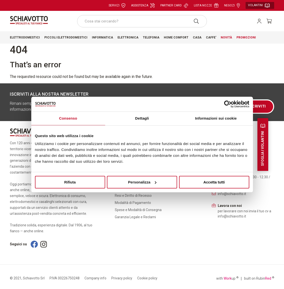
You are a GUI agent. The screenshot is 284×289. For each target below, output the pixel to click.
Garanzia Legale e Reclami (135, 217)
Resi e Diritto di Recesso (133, 196)
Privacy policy (121, 278)
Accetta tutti (214, 182)
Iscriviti (257, 106)
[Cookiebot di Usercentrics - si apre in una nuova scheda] (227, 104)
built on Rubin (259, 278)
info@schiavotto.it (232, 194)
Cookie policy (147, 278)
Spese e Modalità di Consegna (138, 210)
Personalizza (142, 182)
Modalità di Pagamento (133, 203)
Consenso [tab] (68, 118)
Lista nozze (206, 5)
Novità (226, 37)
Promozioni (246, 37)
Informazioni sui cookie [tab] (216, 118)
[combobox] (142, 21)
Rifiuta (70, 182)
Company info (95, 278)
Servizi (117, 5)
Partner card (174, 5)
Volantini (259, 5)
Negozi (232, 5)
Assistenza (143, 5)
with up (227, 278)
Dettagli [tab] (142, 118)
